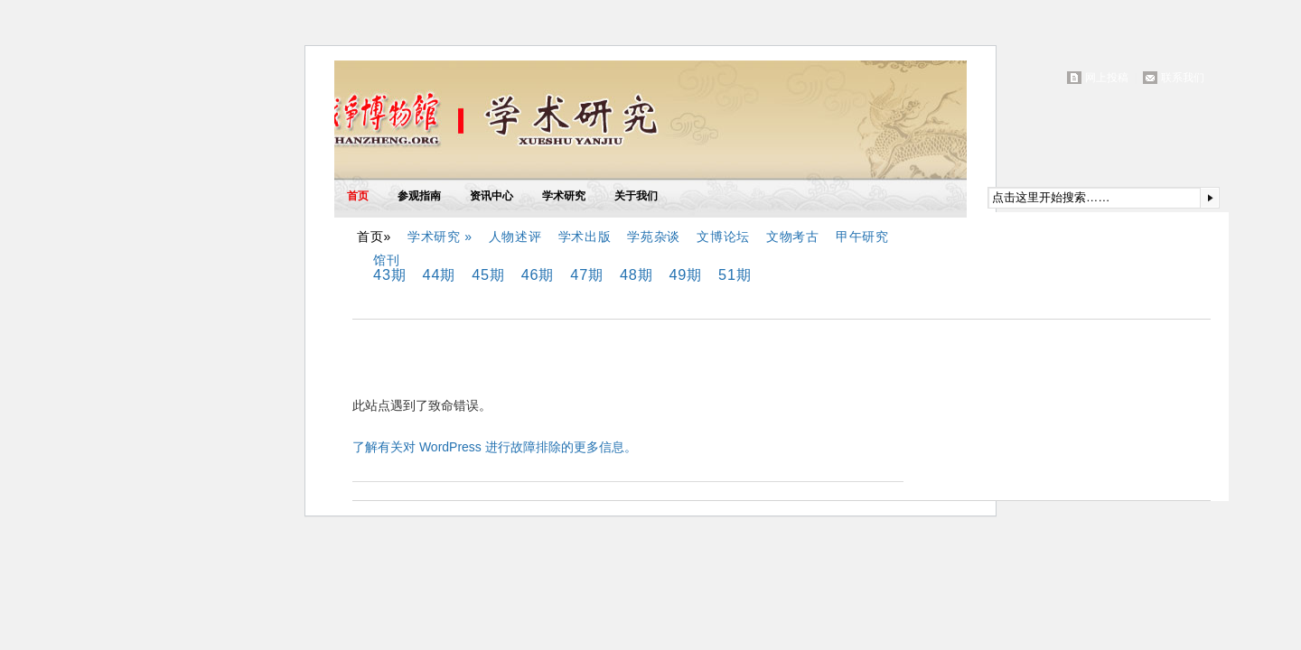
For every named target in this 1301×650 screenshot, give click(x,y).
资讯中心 (491, 196)
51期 (735, 274)
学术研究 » (440, 236)
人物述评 (515, 236)
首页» (374, 236)
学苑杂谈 (653, 236)
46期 (538, 274)
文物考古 (792, 236)
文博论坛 (723, 236)
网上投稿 (1106, 77)
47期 (587, 274)
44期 (439, 274)
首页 (358, 196)
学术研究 (563, 196)
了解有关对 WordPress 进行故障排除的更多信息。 (494, 447)
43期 (390, 274)
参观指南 (419, 196)
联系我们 (1182, 77)
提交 (1210, 198)
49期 (685, 274)
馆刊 (386, 260)
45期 (488, 274)
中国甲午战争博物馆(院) (546, 124)
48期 (636, 274)
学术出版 (585, 236)
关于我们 (636, 196)
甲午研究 (862, 236)
